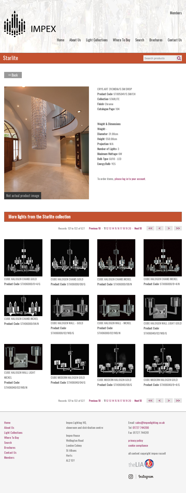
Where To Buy (121, 39)
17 (121, 228)
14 (113, 228)
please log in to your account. (130, 178)
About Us (75, 39)
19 (127, 228)
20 (129, 228)
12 (107, 228)
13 (110, 228)
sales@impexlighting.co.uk (150, 422)
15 (116, 228)
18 (124, 228)
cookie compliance (138, 445)
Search (139, 39)
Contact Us (175, 39)
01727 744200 (141, 427)
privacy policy (135, 440)
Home (60, 39)
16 (118, 228)
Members (176, 12)
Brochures (156, 39)
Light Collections (97, 39)
